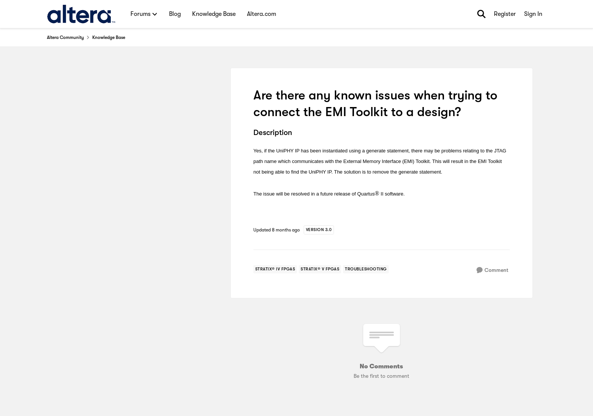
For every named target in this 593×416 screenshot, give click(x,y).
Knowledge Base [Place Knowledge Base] (108, 37)
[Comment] (492, 270)
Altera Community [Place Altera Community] (65, 37)
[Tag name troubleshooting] (366, 269)
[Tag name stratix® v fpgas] (320, 269)
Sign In (533, 14)
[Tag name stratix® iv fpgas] (275, 269)
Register (505, 14)
